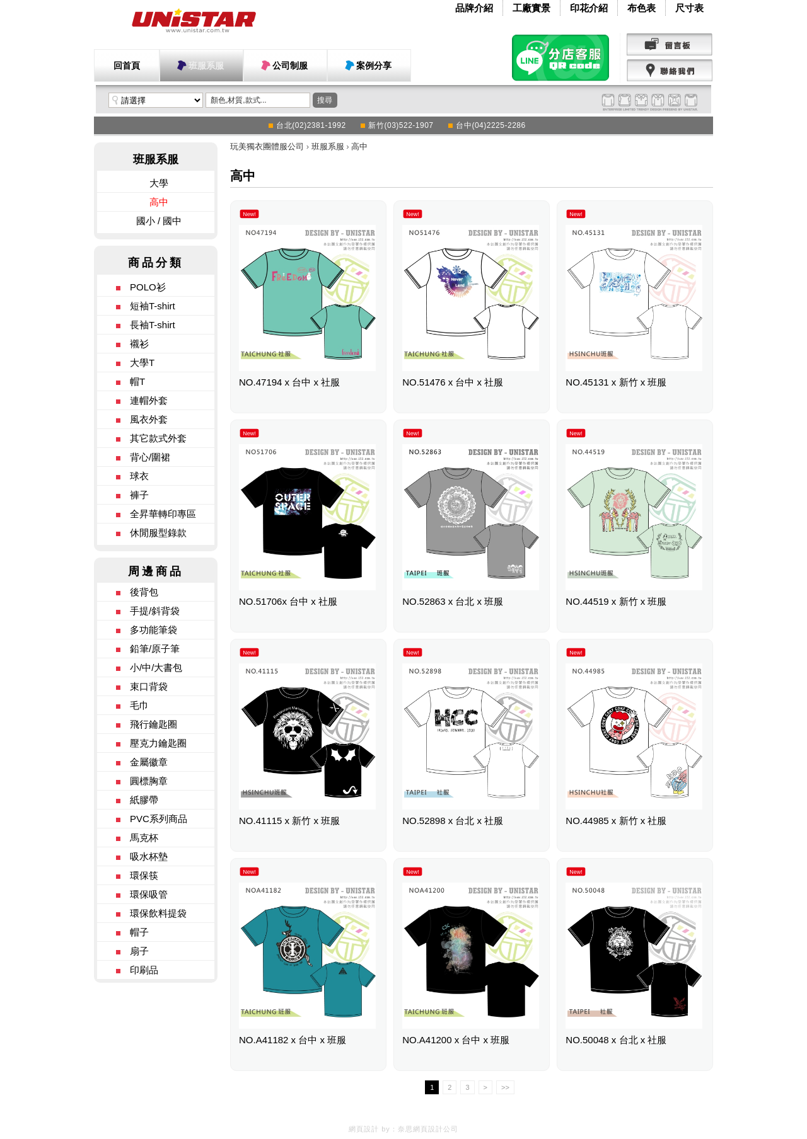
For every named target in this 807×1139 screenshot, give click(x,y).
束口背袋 (149, 686)
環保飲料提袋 (158, 913)
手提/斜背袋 (155, 610)
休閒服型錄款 (158, 532)
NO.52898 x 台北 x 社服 (452, 820)
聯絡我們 (670, 70)
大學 (158, 183)
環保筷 (144, 875)
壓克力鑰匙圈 (158, 743)
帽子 (139, 932)
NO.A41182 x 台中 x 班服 (292, 1040)
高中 (158, 202)
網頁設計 (364, 1129)
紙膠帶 (144, 799)
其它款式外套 (158, 438)
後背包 (144, 592)
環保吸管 (149, 894)
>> (505, 1087)
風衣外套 (149, 419)
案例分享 (374, 65)
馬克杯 (144, 837)
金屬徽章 (149, 762)
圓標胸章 (149, 781)
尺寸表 (689, 8)
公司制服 (290, 65)
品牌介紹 (474, 8)
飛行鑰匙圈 (153, 724)
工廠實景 (531, 8)
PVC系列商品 (158, 818)
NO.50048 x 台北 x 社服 (616, 1040)
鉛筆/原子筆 (155, 648)
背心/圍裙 (150, 457)
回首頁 (126, 65)
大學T (142, 362)
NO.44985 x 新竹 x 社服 (616, 820)
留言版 (670, 44)
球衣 (139, 476)
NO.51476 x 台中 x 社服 (452, 382)
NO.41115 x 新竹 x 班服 (289, 820)
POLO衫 (148, 287)
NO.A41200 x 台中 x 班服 (455, 1040)
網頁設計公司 (435, 1129)
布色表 (641, 8)
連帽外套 (149, 400)
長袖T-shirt (152, 324)
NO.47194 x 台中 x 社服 (289, 382)
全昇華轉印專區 (163, 513)
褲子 (139, 494)
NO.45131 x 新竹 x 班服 (616, 382)
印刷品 (144, 969)
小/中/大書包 (156, 667)
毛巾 (139, 705)
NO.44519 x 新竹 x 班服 (616, 601)
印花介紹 (589, 8)
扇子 (139, 951)
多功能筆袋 (153, 629)
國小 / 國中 (159, 220)
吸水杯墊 (149, 856)
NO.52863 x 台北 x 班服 (452, 601)
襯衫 (139, 343)
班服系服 (206, 65)
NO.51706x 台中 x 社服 (288, 601)
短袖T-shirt (152, 305)
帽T (137, 381)
